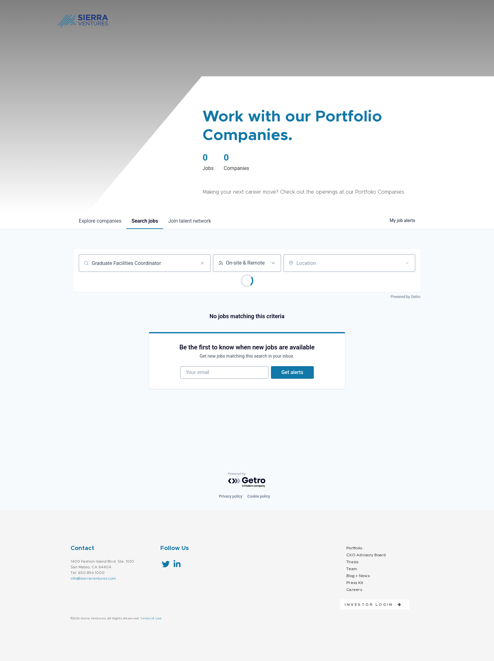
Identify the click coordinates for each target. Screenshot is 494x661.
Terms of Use (151, 618)
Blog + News (358, 576)
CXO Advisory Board (366, 555)
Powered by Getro (405, 297)
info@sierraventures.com (93, 578)
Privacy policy (230, 496)
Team (351, 569)
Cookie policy (258, 496)
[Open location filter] (407, 263)
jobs (144, 221)
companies (100, 221)
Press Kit (354, 583)
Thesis (352, 562)
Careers (354, 590)
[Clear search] (202, 263)
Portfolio (354, 548)
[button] (371, 605)
